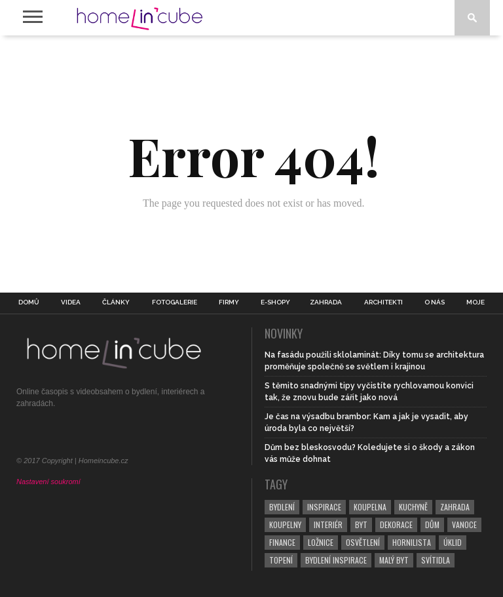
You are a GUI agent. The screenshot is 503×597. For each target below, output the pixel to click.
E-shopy (275, 302)
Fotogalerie (174, 302)
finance (282, 542)
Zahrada (326, 302)
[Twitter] (51, 434)
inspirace (324, 506)
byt (361, 524)
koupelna (370, 506)
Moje (475, 302)
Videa (71, 302)
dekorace (396, 524)
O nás (434, 302)
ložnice (320, 542)
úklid (452, 542)
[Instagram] (96, 434)
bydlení (282, 506)
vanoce (464, 524)
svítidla (435, 560)
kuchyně (413, 506)
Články (116, 302)
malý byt (394, 560)
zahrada (455, 506)
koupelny (285, 524)
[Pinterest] (73, 434)
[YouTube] (119, 434)
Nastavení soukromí (48, 481)
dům (432, 524)
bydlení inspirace (336, 560)
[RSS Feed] (142, 434)
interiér (328, 524)
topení (281, 560)
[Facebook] (28, 434)
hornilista (411, 542)
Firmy (229, 302)
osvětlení (363, 542)
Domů (28, 302)
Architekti (383, 302)
